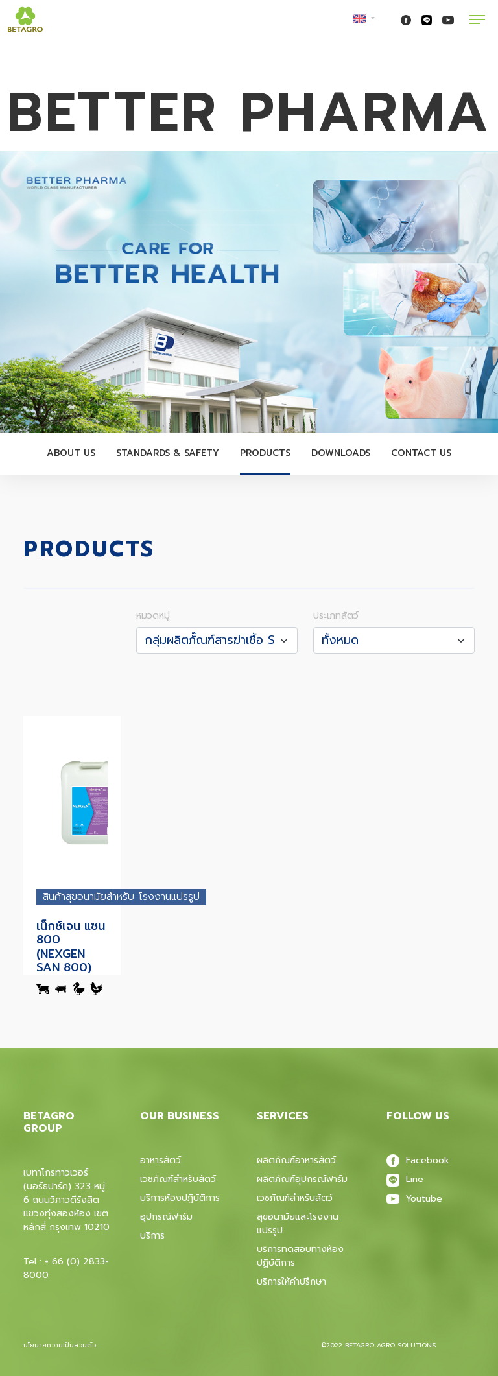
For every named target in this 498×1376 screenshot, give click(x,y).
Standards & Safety (167, 453)
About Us (71, 453)
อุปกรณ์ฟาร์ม (166, 1217)
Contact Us (421, 453)
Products (265, 453)
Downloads (340, 453)
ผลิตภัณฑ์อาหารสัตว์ (296, 1160)
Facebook (417, 1160)
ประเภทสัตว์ (336, 616)
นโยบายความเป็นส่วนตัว (59, 1345)
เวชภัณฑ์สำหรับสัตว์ (178, 1179)
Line (404, 1179)
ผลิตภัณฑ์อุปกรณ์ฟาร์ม (302, 1179)
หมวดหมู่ (153, 616)
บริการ (152, 1235)
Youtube (414, 1198)
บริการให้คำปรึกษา (291, 1281)
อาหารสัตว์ (160, 1160)
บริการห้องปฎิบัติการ (180, 1198)
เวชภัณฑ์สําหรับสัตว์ (295, 1198)
